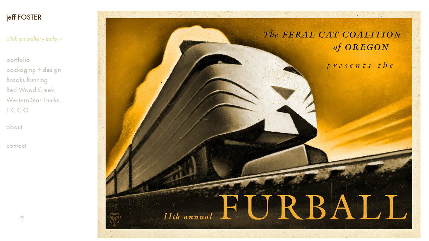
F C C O (17, 110)
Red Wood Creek (30, 90)
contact (16, 146)
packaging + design (33, 70)
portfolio (18, 60)
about (14, 127)
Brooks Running (27, 80)
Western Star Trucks (32, 100)
